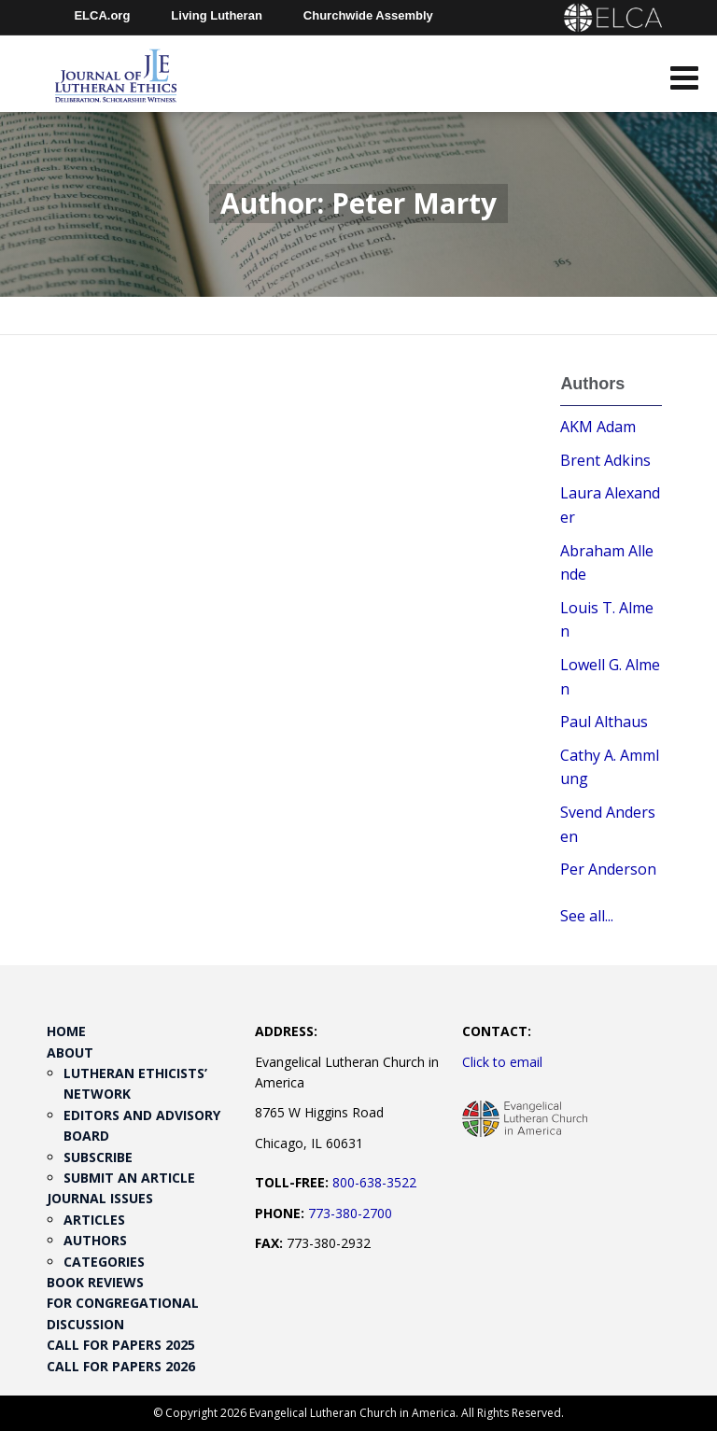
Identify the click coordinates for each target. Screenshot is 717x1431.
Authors (95, 1240)
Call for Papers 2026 (121, 1366)
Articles (94, 1219)
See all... (586, 915)
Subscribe (98, 1157)
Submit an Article (129, 1177)
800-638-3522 (374, 1182)
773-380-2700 (350, 1213)
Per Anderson (608, 869)
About (70, 1052)
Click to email (502, 1062)
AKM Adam (598, 426)
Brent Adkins (605, 460)
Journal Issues (100, 1198)
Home (66, 1031)
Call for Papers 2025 (121, 1345)
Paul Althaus (604, 721)
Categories (104, 1261)
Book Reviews (95, 1282)
